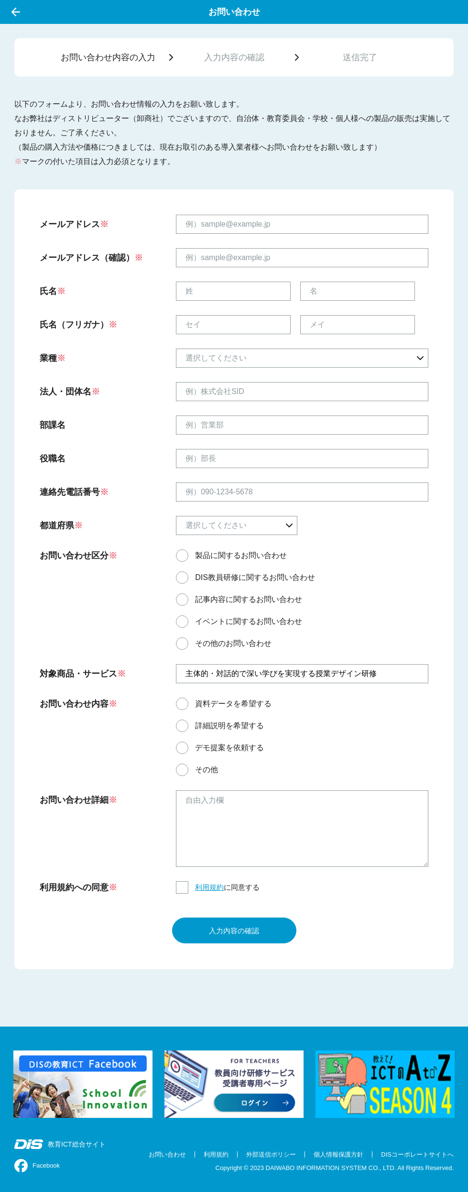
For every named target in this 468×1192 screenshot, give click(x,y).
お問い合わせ (167, 1154)
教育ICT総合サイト (60, 1144)
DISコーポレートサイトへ (417, 1154)
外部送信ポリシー (271, 1154)
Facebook (37, 1165)
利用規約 (209, 887)
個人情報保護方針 (338, 1154)
